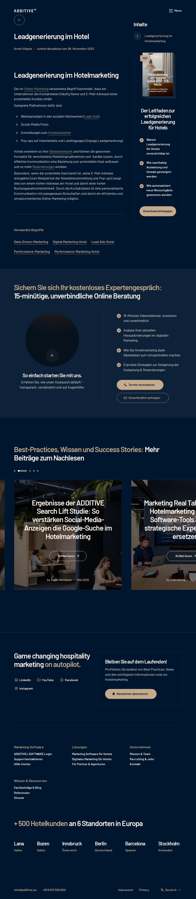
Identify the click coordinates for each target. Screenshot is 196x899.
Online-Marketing (36, 89)
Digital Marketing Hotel (70, 242)
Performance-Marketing (32, 251)
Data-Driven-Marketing (31, 242)
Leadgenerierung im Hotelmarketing (158, 38)
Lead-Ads (91, 116)
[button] (175, 11)
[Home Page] (25, 11)
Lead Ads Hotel (102, 242)
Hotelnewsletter (59, 132)
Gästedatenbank (60, 151)
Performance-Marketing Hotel (77, 251)
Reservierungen (44, 166)
